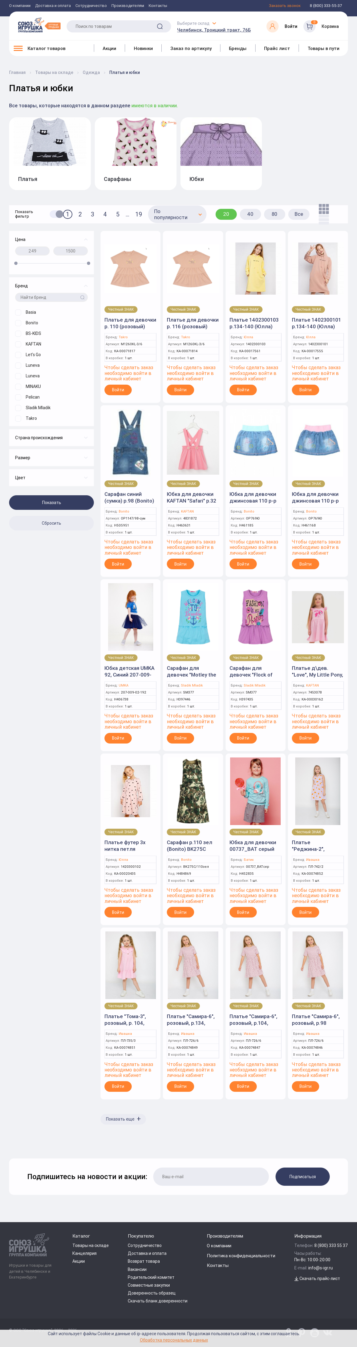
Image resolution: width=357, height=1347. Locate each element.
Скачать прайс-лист (317, 1278)
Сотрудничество (91, 6)
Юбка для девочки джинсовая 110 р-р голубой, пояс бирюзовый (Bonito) (254, 504)
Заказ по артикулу (191, 48)
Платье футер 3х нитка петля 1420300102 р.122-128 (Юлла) (127, 852)
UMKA (123, 685)
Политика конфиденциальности (241, 1255)
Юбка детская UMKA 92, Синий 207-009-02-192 (129, 675)
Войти (118, 390)
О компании (20, 6)
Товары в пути (323, 48)
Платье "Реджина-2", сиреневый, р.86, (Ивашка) (313, 852)
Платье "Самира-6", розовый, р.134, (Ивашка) (191, 1023)
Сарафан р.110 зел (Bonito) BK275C (189, 845)
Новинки (143, 48)
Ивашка (312, 860)
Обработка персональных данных (174, 1339)
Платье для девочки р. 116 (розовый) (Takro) (193, 326)
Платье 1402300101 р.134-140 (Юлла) (316, 323)
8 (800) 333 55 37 (331, 1245)
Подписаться (302, 1176)
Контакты (158, 6)
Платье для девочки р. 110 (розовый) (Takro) (130, 326)
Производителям (127, 6)
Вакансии (137, 1269)
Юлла (248, 337)
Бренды (237, 48)
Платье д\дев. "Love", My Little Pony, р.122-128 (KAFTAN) (317, 675)
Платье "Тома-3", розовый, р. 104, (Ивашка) (125, 1023)
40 (250, 214)
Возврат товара (144, 1261)
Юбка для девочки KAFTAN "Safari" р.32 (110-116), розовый (191, 501)
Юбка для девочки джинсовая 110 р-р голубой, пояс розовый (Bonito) (315, 504)
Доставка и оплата (53, 6)
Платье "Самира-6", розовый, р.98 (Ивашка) (316, 1023)
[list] (322, 219)
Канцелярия (84, 1253)
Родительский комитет (151, 1277)
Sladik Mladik (192, 685)
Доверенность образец (152, 1293)
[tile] (322, 209)
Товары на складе (90, 1245)
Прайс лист (277, 48)
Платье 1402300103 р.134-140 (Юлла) (254, 323)
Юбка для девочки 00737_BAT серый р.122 (253, 849)
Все (299, 214)
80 (274, 214)
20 (226, 214)
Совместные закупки (149, 1285)
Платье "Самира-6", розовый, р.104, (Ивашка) (253, 1023)
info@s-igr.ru (320, 1267)
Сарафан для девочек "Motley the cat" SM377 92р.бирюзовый (191, 678)
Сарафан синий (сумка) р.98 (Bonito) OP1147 (129, 501)
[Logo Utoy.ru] (39, 24)
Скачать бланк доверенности (157, 1301)
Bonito (124, 511)
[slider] (16, 263)
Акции (109, 48)
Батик (249, 860)
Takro (123, 337)
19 (138, 214)
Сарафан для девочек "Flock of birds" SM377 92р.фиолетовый (251, 678)
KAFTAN (187, 511)
